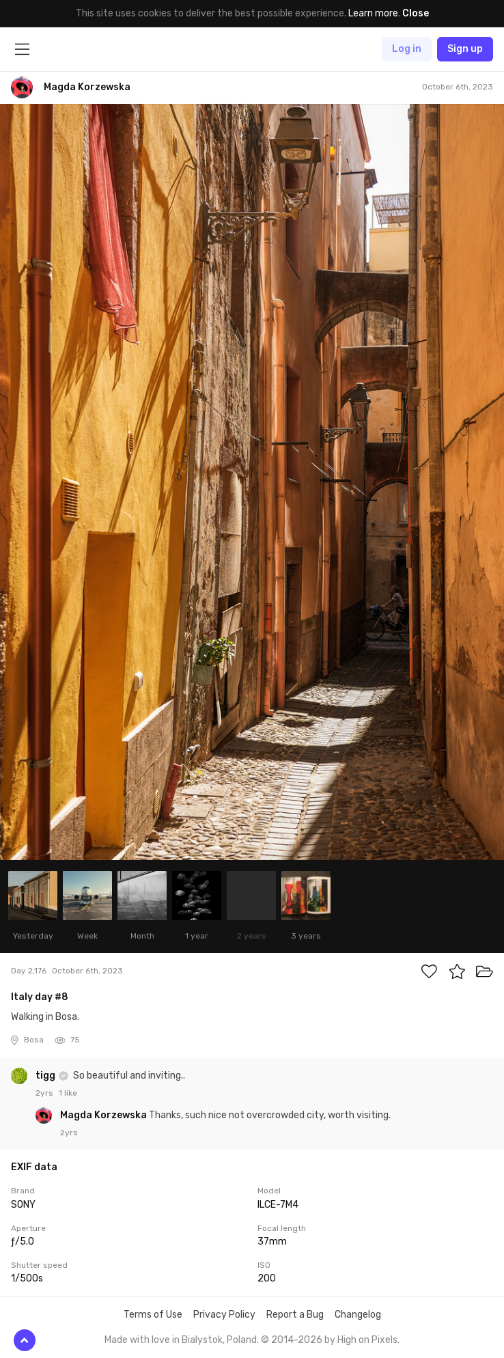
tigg (46, 1075)
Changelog (358, 1314)
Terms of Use (153, 1314)
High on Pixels (367, 1340)
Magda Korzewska (104, 1115)
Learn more (373, 13)
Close (415, 13)
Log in (406, 49)
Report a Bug (295, 1314)
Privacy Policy (224, 1314)
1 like (68, 1093)
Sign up (465, 49)
